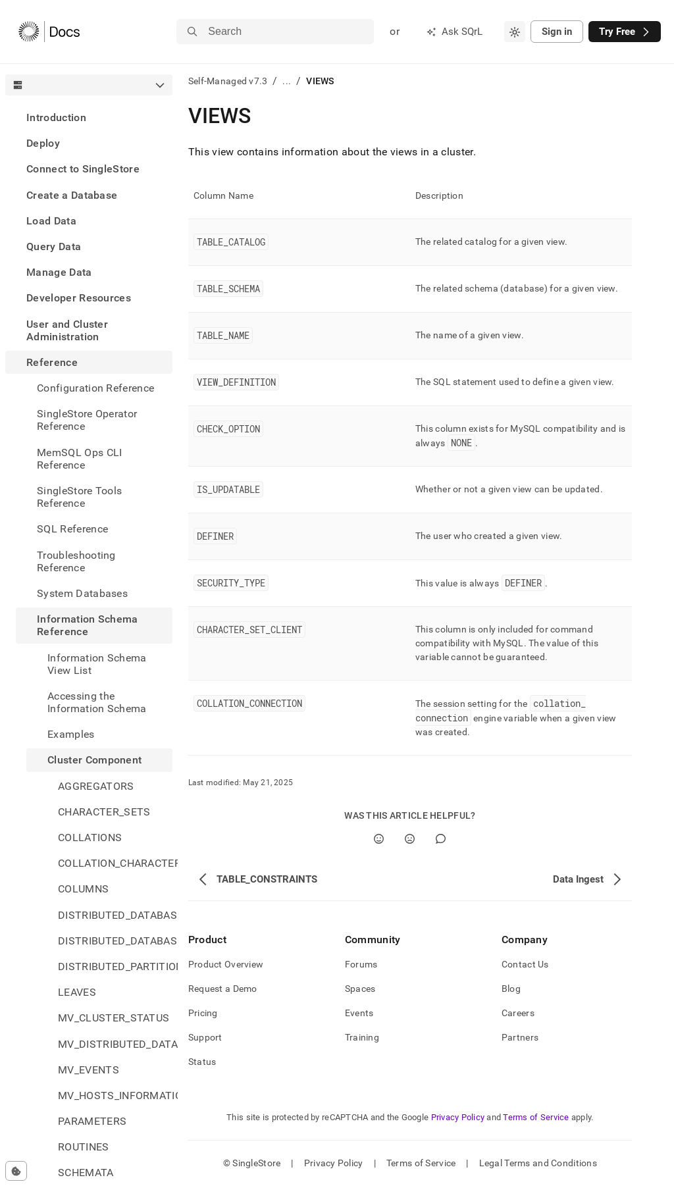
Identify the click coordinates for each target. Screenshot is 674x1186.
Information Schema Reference (87, 625)
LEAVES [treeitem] (77, 992)
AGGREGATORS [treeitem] (96, 786)
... (286, 81)
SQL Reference (72, 529)
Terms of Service (536, 1117)
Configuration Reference (95, 388)
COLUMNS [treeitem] (83, 889)
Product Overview (225, 964)
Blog (511, 988)
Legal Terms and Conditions (538, 1163)
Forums (361, 964)
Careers (518, 1013)
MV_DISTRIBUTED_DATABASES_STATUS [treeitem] (115, 1044)
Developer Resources (78, 298)
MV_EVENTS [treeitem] (88, 1070)
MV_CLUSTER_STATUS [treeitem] (113, 1018)
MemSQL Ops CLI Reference (79, 458)
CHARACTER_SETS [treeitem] (104, 812)
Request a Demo (222, 988)
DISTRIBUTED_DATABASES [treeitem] (115, 915)
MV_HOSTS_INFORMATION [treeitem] (115, 1095)
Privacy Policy (458, 1117)
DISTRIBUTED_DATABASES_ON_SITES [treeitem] (115, 941)
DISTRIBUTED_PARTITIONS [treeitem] (115, 966)
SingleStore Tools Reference (79, 496)
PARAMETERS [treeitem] (92, 1121)
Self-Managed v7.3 (228, 81)
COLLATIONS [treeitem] (90, 837)
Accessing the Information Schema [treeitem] (97, 702)
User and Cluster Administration (67, 330)
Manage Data (59, 272)
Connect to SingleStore (83, 169)
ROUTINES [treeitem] (83, 1147)
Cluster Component (94, 760)
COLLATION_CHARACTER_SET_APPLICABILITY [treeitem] (115, 863)
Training (362, 1037)
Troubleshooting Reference (76, 561)
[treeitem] (88, 117)
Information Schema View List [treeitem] (97, 664)
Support (205, 1037)
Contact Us (525, 964)
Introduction (56, 117)
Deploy (43, 143)
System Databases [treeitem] (82, 593)
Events (359, 1013)
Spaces (360, 988)
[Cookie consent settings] (16, 1171)
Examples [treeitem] (71, 734)
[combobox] (514, 31)
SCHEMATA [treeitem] (86, 1172)
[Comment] (440, 839)
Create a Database (71, 195)
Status (202, 1061)
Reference (52, 362)
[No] (409, 839)
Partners (520, 1037)
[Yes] (378, 839)
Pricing (203, 1013)
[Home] (49, 31)
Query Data (53, 246)
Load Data (51, 221)
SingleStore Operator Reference (87, 419)
